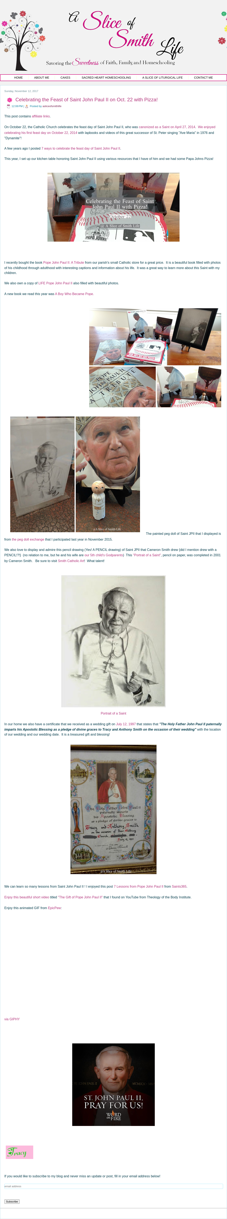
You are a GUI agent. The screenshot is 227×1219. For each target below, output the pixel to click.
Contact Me (203, 77)
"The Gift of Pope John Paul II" (80, 897)
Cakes (65, 77)
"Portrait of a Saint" (147, 555)
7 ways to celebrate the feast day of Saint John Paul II (80, 148)
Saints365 (179, 886)
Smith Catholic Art (71, 561)
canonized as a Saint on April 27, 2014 (167, 127)
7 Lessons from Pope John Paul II (138, 886)
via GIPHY (12, 1019)
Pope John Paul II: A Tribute (63, 262)
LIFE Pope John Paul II (55, 283)
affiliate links (41, 116)
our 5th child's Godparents (104, 555)
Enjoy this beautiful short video (26, 897)
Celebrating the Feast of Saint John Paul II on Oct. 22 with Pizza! (86, 99)
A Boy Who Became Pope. (74, 294)
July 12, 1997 (126, 724)
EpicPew (54, 908)
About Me (41, 77)
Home (18, 77)
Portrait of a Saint (113, 713)
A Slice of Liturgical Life (162, 77)
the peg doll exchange (28, 539)
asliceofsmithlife (52, 106)
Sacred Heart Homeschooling (106, 77)
